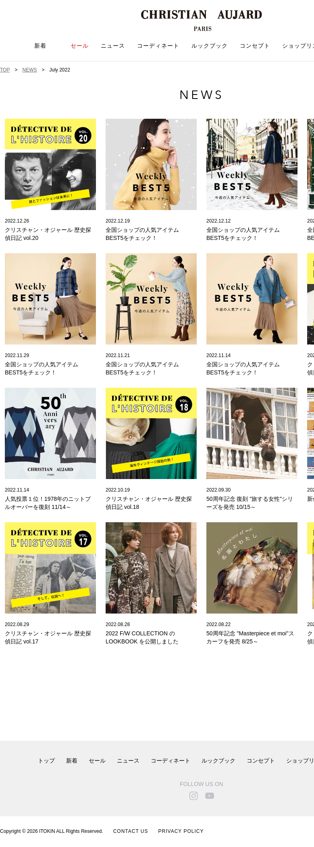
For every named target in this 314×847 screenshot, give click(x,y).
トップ (46, 761)
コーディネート (158, 46)
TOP (5, 70)
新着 (40, 46)
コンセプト (255, 46)
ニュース (113, 46)
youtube (209, 795)
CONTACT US (130, 831)
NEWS (29, 70)
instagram (193, 795)
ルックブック (209, 46)
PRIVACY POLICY (181, 831)
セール (80, 46)
